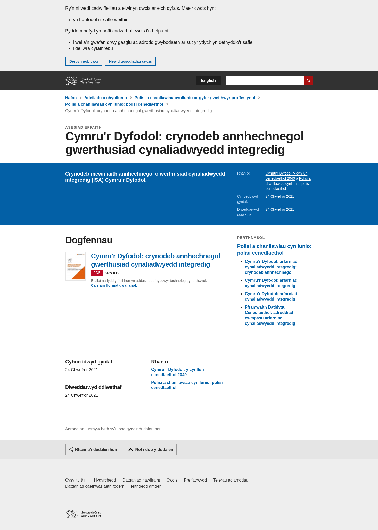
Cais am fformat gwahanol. (114, 285)
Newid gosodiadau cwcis (130, 61)
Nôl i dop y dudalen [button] (154, 449)
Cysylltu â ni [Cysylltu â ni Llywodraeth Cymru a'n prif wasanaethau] (76, 480)
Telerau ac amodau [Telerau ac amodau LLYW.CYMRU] (230, 480)
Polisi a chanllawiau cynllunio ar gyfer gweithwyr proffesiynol (195, 98)
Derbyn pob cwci (83, 61)
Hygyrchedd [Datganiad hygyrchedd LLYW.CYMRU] (105, 480)
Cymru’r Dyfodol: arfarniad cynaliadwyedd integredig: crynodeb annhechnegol (271, 267)
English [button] (208, 80)
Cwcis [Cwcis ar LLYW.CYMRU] (172, 480)
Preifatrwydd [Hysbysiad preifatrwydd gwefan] (195, 480)
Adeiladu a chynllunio (105, 98)
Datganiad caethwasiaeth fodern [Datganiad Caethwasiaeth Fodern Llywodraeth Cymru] (95, 486)
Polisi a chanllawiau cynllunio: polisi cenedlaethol (114, 104)
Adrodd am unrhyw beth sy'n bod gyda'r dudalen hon (113, 429)
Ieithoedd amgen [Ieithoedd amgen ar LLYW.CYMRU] (146, 486)
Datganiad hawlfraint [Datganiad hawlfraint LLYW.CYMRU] (141, 480)
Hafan (71, 98)
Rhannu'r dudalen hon (96, 449)
